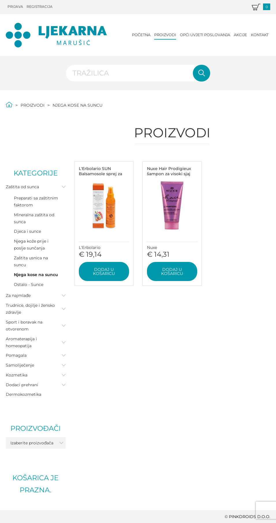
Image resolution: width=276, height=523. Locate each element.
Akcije (240, 35)
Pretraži (201, 73)
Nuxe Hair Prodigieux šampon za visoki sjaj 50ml (169, 174)
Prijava (15, 6)
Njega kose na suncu (36, 274)
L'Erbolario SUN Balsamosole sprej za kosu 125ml (100, 174)
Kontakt (259, 35)
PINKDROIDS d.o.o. (249, 516)
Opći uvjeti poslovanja (205, 35)
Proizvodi (165, 35)
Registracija (40, 6)
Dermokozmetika (23, 394)
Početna (141, 35)
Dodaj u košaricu (104, 271)
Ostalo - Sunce (28, 284)
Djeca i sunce (27, 231)
